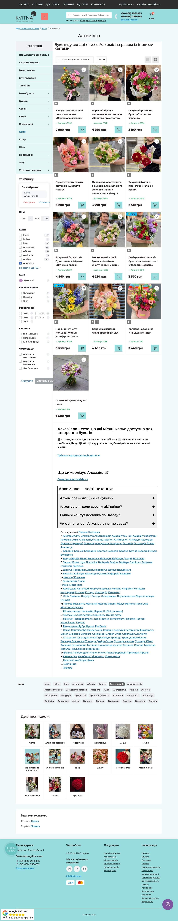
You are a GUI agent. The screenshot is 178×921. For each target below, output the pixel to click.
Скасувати (29, 202)
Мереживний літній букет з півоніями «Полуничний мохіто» (105, 261)
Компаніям (147, 888)
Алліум (102, 684)
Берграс (127, 701)
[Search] (69, 15)
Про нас (23, 4)
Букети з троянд (112, 863)
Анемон (145, 689)
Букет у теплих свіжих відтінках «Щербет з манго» (69, 186)
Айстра (91, 684)
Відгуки (82, 4)
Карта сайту (147, 901)
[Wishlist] (83, 69)
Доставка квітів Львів (27, 28)
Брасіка (152, 701)
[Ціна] (23, 218)
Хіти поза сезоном (30, 170)
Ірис (66, 684)
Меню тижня (27, 70)
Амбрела (95, 689)
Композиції (26, 124)
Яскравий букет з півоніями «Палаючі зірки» (140, 186)
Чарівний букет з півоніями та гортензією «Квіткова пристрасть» (107, 114)
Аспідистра (133, 695)
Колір (22, 139)
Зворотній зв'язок (150, 898)
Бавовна (87, 701)
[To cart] (82, 129)
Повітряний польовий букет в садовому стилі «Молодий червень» (142, 261)
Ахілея (75, 701)
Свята (22, 116)
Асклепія (118, 695)
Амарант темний (53, 689)
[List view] (148, 59)
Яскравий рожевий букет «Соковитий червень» (140, 114)
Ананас (134, 689)
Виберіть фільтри (47, 380)
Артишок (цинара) (99, 695)
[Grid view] (155, 59)
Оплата (37, 4)
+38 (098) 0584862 (131, 16)
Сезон (23, 108)
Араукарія (80, 695)
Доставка (53, 4)
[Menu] (44, 16)
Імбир (57, 684)
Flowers (35, 826)
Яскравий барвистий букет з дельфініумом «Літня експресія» (69, 261)
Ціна (22, 147)
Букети (23, 101)
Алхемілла (115, 684)
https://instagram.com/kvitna (69, 869)
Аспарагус (148, 695)
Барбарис (113, 701)
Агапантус (77, 684)
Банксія (100, 701)
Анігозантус (119, 689)
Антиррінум (51, 695)
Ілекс (47, 684)
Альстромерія (134, 684)
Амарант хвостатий (76, 689)
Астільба (49, 701)
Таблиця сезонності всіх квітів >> (78, 455)
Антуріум (66, 695)
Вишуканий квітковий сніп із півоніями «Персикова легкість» (69, 114)
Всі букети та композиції (34, 55)
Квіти (44, 28)
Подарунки (26, 154)
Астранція (63, 701)
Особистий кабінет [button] (148, 4)
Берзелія (140, 701)
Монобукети (26, 93)
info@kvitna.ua (73, 876)
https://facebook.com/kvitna (84, 869)
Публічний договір (151, 877)
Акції (22, 162)
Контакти (98, 4)
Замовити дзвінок (129, 20)
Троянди (24, 85)
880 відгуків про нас (21, 917)
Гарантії (68, 4)
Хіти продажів (27, 78)
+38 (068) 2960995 (131, 13)
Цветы (35, 821)
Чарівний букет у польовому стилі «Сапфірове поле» (67, 332)
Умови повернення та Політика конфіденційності (151, 870)
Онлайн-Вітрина (29, 62)
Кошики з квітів (111, 867)
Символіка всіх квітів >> (72, 479)
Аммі (106, 689)
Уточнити (44, 202)
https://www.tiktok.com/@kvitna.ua (77, 869)
